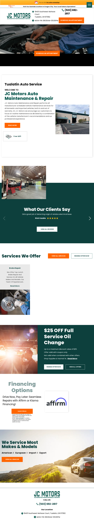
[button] (89, 218)
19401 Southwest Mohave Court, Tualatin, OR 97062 (44, 513)
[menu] (89, 5)
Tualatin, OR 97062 (42, 17)
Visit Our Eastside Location (32, 6)
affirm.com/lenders (20, 418)
